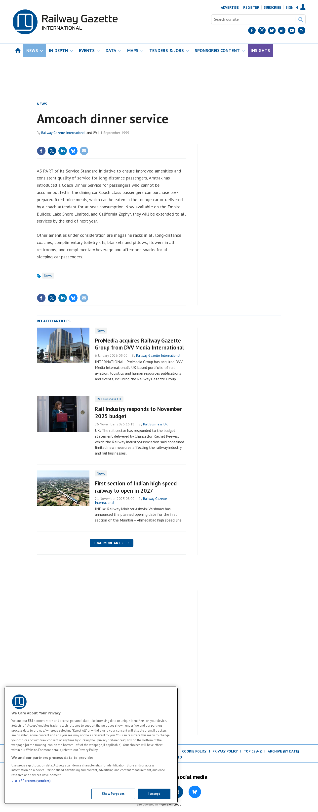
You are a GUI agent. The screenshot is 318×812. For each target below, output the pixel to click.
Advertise (230, 7)
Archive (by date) (283, 751)
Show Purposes (113, 794)
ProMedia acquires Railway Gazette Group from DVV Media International (139, 344)
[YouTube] (292, 31)
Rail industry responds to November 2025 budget (138, 412)
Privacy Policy (225, 751)
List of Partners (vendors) (31, 781)
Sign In (292, 7)
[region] (91, 745)
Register (251, 7)
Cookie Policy (194, 751)
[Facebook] (252, 31)
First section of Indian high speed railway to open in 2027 (136, 487)
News (42, 103)
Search (301, 19)
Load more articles (111, 543)
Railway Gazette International (63, 132)
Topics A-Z (253, 751)
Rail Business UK (109, 399)
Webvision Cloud (170, 804)
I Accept (154, 794)
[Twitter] (262, 31)
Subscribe (272, 7)
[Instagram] (302, 31)
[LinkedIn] (282, 31)
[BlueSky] (272, 31)
